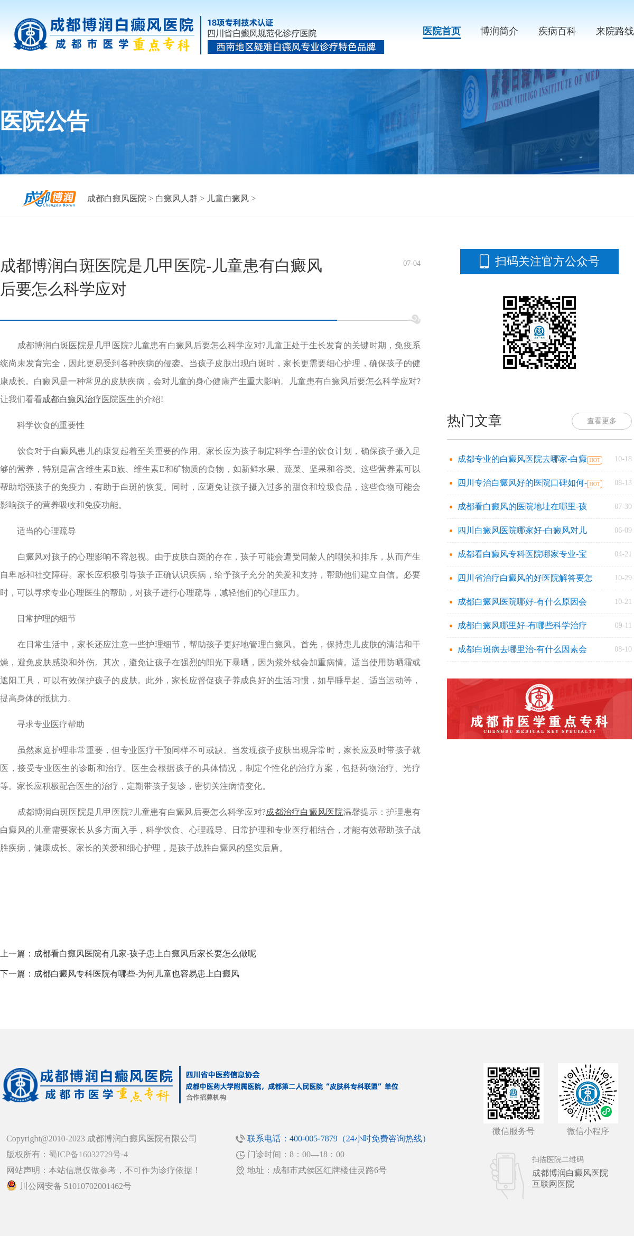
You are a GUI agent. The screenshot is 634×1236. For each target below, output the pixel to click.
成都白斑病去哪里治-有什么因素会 (522, 649)
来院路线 (615, 31)
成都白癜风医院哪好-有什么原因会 (522, 601)
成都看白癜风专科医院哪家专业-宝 (522, 554)
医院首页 (442, 31)
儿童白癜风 (228, 198)
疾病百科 (557, 31)
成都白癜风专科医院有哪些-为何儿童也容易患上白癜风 (136, 973)
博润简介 (499, 31)
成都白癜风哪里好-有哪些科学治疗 (522, 625)
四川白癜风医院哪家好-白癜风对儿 (522, 530)
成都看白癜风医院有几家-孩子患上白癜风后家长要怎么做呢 (145, 953)
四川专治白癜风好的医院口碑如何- (522, 482)
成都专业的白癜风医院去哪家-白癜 (522, 458)
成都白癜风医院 (116, 198)
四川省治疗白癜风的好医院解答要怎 (525, 577)
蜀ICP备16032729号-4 (88, 1154)
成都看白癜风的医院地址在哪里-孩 (522, 506)
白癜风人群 (176, 198)
